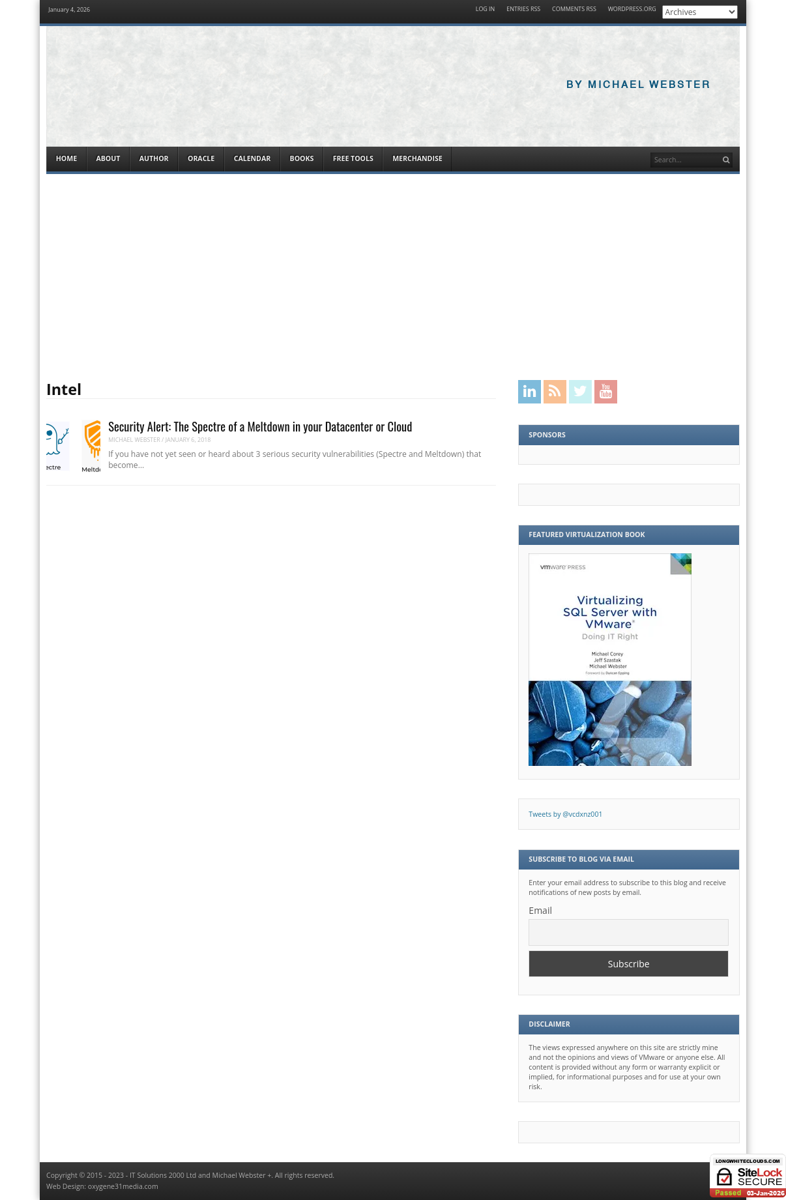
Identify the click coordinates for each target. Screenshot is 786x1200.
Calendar (252, 158)
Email (540, 910)
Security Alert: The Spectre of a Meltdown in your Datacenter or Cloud (260, 426)
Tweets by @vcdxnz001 (565, 814)
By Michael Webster (638, 85)
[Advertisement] (393, 277)
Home (66, 158)
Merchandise (417, 158)
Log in (485, 9)
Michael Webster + (242, 1175)
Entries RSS (523, 9)
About (108, 158)
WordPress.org (632, 9)
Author (154, 158)
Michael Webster (134, 439)
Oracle (201, 158)
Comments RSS (574, 9)
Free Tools (353, 158)
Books (302, 158)
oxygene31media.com (123, 1186)
